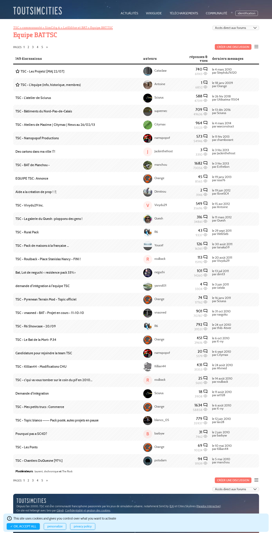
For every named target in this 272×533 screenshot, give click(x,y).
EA (171, 506)
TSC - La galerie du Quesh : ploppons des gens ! (48, 219)
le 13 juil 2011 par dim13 (220, 272)
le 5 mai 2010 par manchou (221, 460)
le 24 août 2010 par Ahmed (222, 366)
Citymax (160, 124)
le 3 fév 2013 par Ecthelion (221, 165)
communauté (216, 13)
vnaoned (160, 312)
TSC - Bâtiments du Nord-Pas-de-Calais (43, 111)
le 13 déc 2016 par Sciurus (221, 111)
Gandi (60, 510)
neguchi (159, 272)
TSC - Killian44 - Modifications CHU (41, 367)
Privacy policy (83, 526)
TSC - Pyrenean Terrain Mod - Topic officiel (45, 299)
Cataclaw (160, 71)
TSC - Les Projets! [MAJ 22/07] (42, 71)
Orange (159, 178)
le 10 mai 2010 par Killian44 (222, 447)
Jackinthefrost (163, 151)
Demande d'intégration (32, 393)
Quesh (158, 218)
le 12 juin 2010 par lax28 (221, 420)
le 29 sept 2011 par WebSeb (222, 232)
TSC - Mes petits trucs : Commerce (39, 407)
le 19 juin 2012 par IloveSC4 (221, 192)
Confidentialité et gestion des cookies (87, 510)
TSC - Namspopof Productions (37, 138)
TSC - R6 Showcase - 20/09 (35, 326)
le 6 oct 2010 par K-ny (221, 339)
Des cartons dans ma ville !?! (35, 152)
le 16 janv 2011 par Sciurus (221, 299)
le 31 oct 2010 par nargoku (221, 312)
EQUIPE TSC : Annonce (31, 178)
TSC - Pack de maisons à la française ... (42, 246)
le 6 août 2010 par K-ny (221, 407)
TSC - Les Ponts (26, 447)
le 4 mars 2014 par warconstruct (223, 124)
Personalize (55, 526)
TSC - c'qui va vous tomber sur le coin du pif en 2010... (53, 380)
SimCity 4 (52, 28)
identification (246, 13)
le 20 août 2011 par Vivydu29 (222, 259)
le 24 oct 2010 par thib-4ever (221, 326)
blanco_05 (161, 420)
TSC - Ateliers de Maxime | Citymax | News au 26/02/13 (55, 125)
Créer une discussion (233, 47)
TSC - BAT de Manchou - (32, 165)
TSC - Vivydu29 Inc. (29, 205)
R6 (156, 232)
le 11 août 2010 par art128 (222, 393)
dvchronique (51, 471)
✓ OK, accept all (23, 526)
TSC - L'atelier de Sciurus (33, 98)
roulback (159, 259)
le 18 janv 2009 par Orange (222, 84)
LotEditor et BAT (75, 28)
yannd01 (160, 286)
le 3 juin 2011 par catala (220, 286)
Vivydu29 (160, 205)
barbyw (159, 433)
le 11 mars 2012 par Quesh (222, 218)
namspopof (162, 138)
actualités (129, 13)
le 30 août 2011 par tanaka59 (222, 245)
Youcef (158, 245)
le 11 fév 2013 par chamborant (222, 138)
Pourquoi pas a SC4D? (31, 434)
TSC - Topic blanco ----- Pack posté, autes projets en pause (57, 420)
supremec (160, 111)
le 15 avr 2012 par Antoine (221, 205)
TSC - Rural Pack (27, 232)
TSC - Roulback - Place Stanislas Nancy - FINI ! (48, 259)
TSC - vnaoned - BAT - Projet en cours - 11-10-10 (49, 313)
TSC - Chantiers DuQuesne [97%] (39, 461)
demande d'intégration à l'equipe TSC (42, 286)
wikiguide (154, 13)
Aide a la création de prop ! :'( (35, 192)
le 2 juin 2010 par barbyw (221, 433)
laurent (39, 471)
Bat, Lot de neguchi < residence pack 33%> (45, 273)
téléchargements (184, 13)
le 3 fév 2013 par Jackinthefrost (223, 151)
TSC (16, 28)
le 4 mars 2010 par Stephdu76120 (224, 71)
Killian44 (160, 366)
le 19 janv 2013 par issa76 (222, 178)
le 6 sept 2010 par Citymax (221, 353)
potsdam (160, 460)
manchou (160, 165)
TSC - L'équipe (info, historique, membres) (51, 85)
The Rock (67, 471)
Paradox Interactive (208, 506)
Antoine (159, 84)
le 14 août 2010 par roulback (222, 380)
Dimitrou (160, 191)
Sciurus (159, 97)
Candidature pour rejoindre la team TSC (43, 353)
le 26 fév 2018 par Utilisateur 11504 (225, 98)
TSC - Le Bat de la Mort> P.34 (35, 340)
